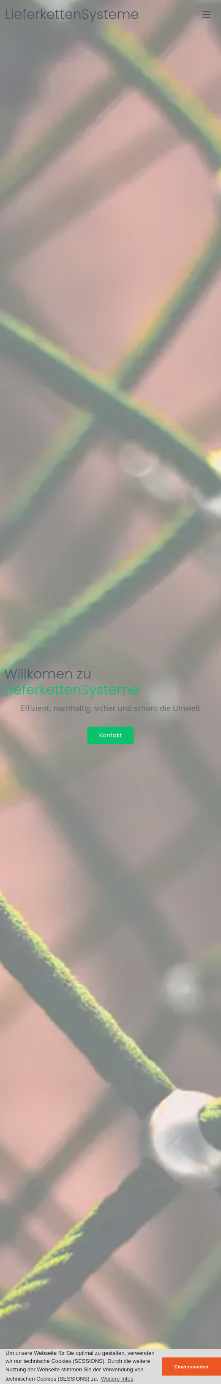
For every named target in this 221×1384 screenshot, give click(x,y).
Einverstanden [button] (192, 1366)
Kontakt (110, 735)
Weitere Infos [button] (117, 1379)
